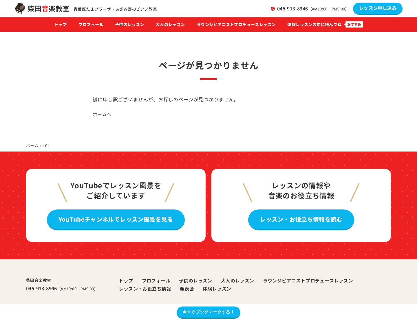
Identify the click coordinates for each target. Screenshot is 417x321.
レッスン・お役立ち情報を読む (301, 219)
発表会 (187, 289)
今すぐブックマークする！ (208, 311)
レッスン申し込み (378, 8)
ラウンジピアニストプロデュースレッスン (236, 25)
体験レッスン (217, 289)
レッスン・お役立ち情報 (145, 289)
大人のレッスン (170, 25)
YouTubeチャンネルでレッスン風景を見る (115, 219)
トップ (60, 25)
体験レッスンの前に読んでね (314, 25)
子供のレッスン (129, 25)
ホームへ (102, 114)
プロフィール (90, 25)
